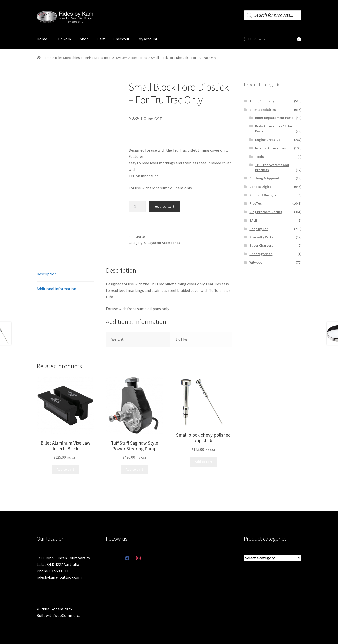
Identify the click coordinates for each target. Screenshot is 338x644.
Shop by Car (258, 229)
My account (148, 38)
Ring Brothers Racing (265, 212)
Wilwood (256, 262)
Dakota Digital (260, 186)
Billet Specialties (67, 57)
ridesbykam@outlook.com (59, 577)
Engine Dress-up (96, 57)
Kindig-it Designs (262, 195)
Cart (101, 38)
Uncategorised (260, 254)
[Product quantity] (137, 206)
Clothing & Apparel (264, 178)
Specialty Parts (261, 237)
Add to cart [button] (65, 469)
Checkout (121, 38)
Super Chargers (261, 245)
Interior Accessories (270, 148)
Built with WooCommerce (59, 615)
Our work (63, 38)
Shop (84, 38)
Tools (259, 156)
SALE (253, 220)
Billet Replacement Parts (274, 118)
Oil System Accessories (129, 57)
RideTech (256, 203)
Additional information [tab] (56, 288)
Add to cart (165, 206)
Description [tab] (46, 273)
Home (42, 38)
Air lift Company (261, 101)
